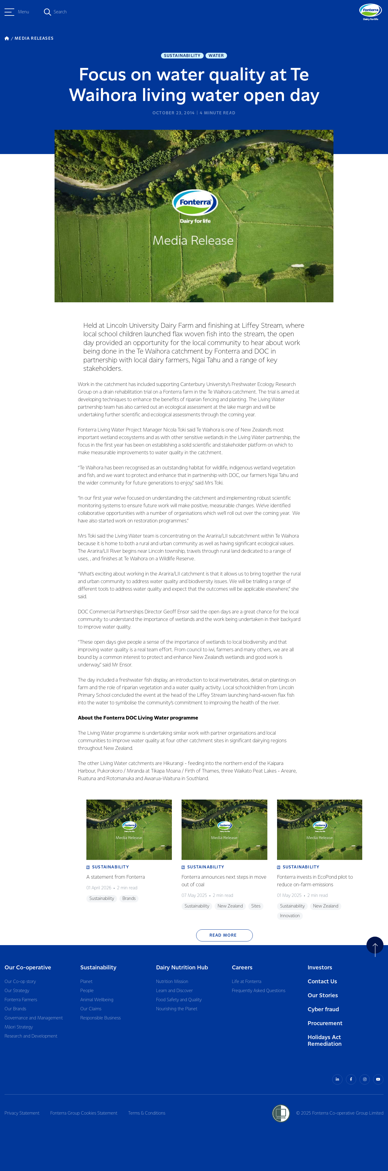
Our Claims (90, 1009)
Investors (320, 968)
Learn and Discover (174, 991)
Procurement (325, 1023)
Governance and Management (34, 1018)
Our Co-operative (28, 968)
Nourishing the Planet (176, 1009)
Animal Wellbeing (96, 1000)
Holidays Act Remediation (325, 1041)
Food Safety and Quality (179, 1000)
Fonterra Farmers (21, 1000)
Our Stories (323, 995)
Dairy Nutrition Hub (182, 968)
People (87, 991)
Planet (86, 982)
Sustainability (182, 56)
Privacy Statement (22, 1113)
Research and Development (31, 1036)
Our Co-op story (20, 982)
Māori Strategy (19, 1027)
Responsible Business (100, 1018)
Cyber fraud (323, 1009)
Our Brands (15, 1009)
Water (216, 56)
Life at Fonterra (246, 982)
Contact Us (322, 982)
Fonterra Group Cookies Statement (83, 1113)
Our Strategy (17, 991)
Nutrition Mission (172, 982)
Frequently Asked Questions (258, 991)
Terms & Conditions (146, 1113)
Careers (242, 968)
